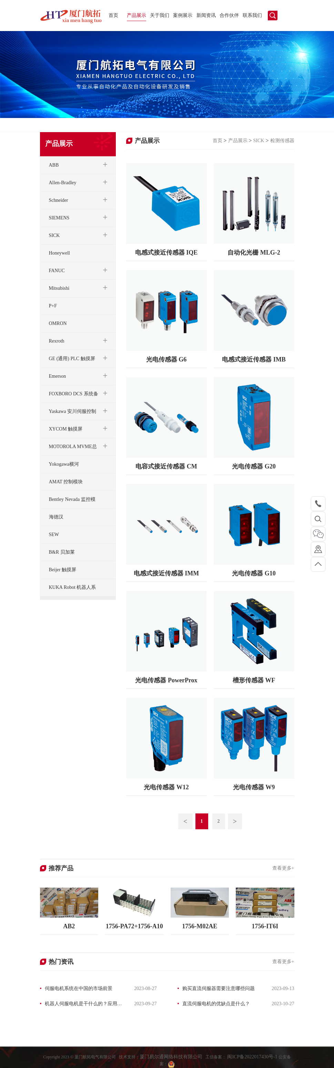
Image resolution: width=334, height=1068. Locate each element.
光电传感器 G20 (254, 466)
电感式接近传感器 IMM (166, 573)
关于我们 (159, 15)
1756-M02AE (199, 926)
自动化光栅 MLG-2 (253, 252)
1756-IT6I (265, 926)
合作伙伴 (229, 15)
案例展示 (182, 15)
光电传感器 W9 (254, 787)
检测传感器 (282, 140)
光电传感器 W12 (166, 787)
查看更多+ (283, 868)
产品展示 (136, 15)
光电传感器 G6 (166, 359)
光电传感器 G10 (254, 573)
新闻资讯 (206, 15)
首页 (113, 15)
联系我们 (252, 15)
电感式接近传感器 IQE (166, 252)
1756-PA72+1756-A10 (134, 926)
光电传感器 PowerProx (166, 680)
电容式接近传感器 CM (166, 466)
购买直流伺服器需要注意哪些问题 (218, 988)
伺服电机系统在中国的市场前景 (78, 988)
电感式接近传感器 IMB (254, 359)
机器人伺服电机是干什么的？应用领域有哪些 (81, 1004)
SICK (258, 140)
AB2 (69, 926)
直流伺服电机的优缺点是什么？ (216, 1003)
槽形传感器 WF (254, 680)
